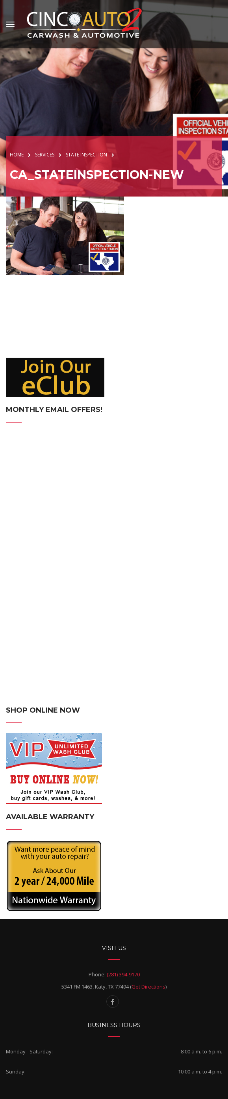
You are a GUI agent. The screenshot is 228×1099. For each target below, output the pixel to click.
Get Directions (148, 986)
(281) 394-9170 (123, 974)
